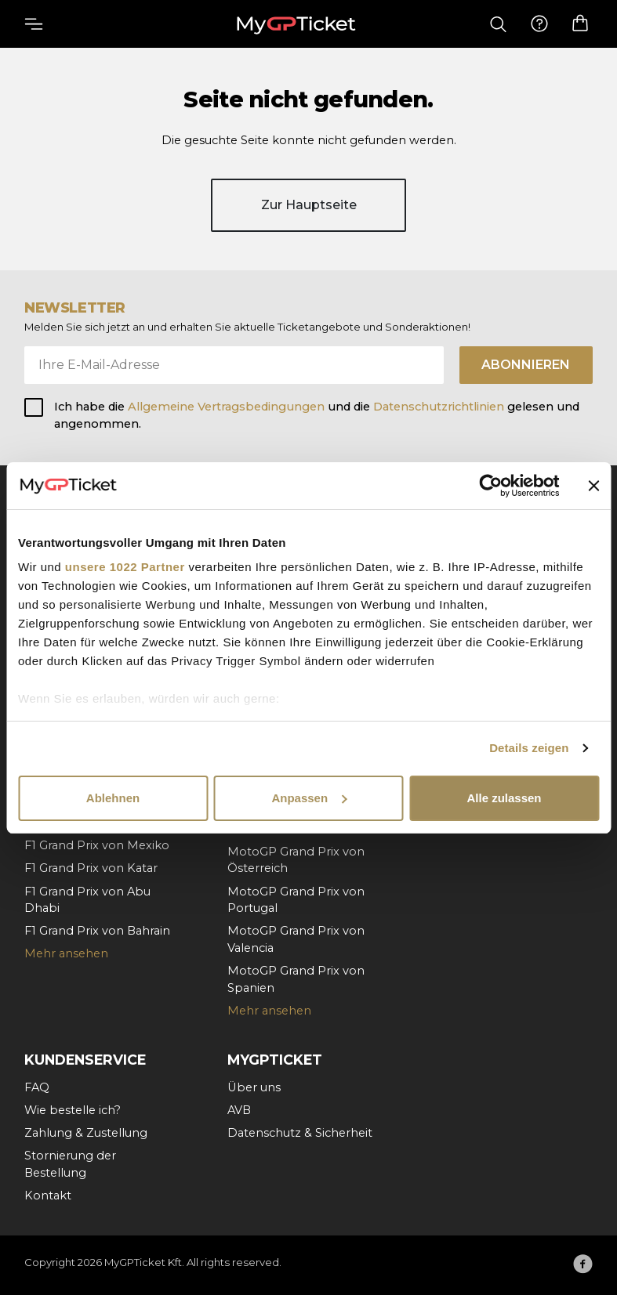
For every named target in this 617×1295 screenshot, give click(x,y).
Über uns (254, 1087)
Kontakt (47, 1195)
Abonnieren (525, 364)
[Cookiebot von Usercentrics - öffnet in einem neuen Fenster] (490, 485)
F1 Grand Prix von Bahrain (97, 931)
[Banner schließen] (593, 485)
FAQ (36, 1087)
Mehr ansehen (66, 953)
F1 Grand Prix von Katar (91, 868)
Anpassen (309, 798)
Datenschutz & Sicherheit (299, 1133)
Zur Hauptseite (309, 204)
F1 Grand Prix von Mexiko (96, 845)
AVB (239, 1110)
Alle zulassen (503, 798)
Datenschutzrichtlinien (438, 407)
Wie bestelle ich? (72, 1110)
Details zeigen (528, 747)
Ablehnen (113, 798)
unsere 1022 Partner (125, 566)
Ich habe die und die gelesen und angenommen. (316, 415)
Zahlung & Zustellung (85, 1133)
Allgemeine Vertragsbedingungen (228, 407)
